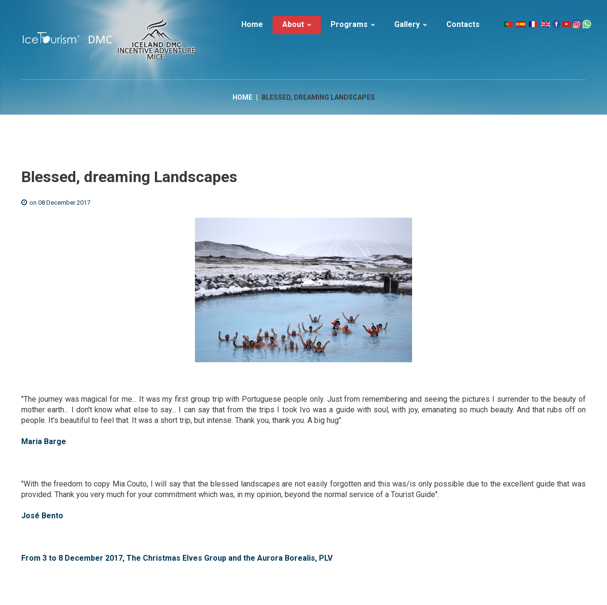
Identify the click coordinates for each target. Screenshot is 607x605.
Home (242, 97)
